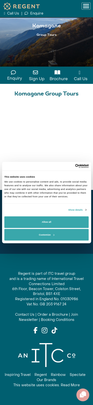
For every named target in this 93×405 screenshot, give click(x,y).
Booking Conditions (57, 319)
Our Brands (46, 380)
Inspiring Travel (18, 374)
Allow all (46, 222)
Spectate (78, 374)
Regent (40, 374)
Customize (46, 235)
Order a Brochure (52, 314)
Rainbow (58, 374)
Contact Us (24, 314)
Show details (75, 210)
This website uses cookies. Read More (46, 385)
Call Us (12, 13)
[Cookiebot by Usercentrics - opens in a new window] (67, 166)
